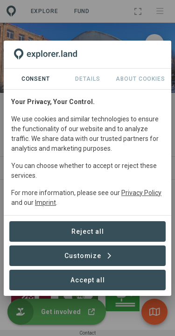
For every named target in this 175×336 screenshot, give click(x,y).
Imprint (45, 202)
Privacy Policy (141, 192)
